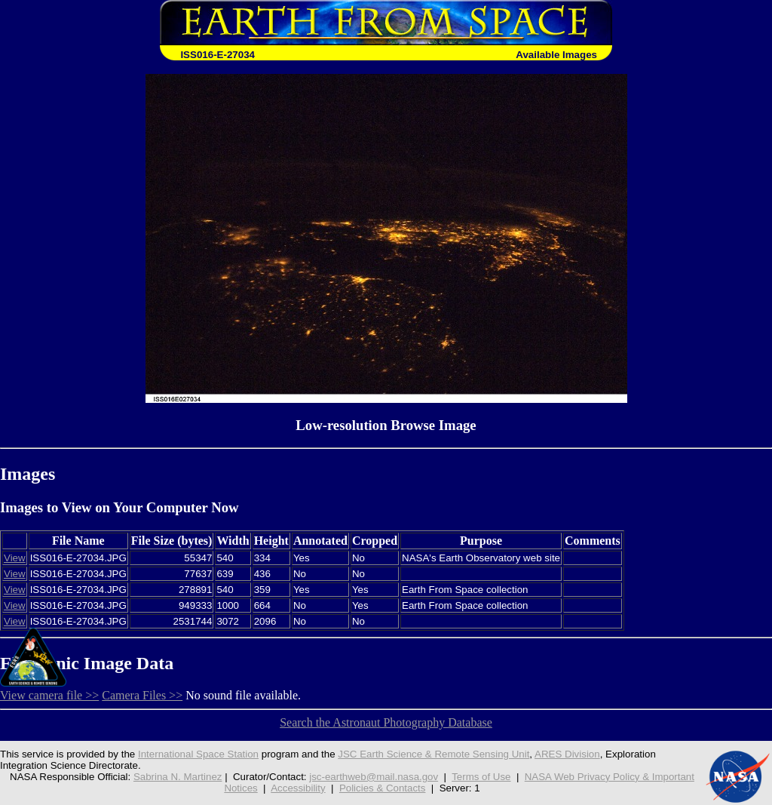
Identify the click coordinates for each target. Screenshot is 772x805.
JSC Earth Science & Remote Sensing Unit (433, 754)
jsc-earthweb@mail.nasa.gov (373, 776)
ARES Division (567, 754)
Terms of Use (481, 776)
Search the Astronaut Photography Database (386, 722)
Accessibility (298, 788)
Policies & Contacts (382, 788)
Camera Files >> (142, 695)
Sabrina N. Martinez (177, 776)
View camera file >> (49, 695)
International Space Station (198, 754)
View (15, 558)
